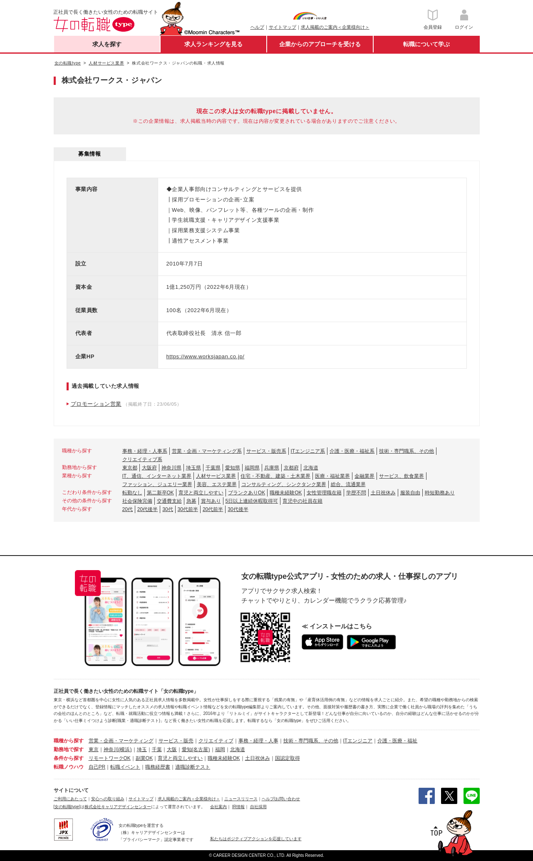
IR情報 (238, 806)
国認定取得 (287, 758)
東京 (94, 749)
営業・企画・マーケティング (121, 740)
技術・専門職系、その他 (406, 451)
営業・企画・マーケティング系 (207, 451)
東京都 (129, 468)
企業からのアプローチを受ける (320, 44)
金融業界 (364, 476)
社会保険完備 (137, 501)
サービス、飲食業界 (401, 476)
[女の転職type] (67, 806)
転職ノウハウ (69, 766)
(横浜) (125, 749)
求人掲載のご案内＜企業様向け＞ (335, 27)
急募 (191, 501)
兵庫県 (271, 468)
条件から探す (69, 758)
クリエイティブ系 (142, 459)
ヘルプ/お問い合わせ (281, 798)
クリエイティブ (215, 740)
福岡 (220, 749)
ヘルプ (257, 27)
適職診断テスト (192, 766)
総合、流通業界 (348, 484)
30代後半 (238, 509)
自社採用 (258, 806)
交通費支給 (169, 501)
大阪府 (149, 468)
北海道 (310, 468)
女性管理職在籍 (324, 493)
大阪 (172, 749)
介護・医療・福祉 (397, 740)
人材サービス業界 (216, 476)
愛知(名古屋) (196, 749)
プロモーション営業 (96, 404)
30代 (167, 509)
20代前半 (213, 509)
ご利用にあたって (70, 798)
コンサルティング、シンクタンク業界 (283, 484)
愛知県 (232, 468)
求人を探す (106, 44)
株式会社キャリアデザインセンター (117, 806)
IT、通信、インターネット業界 (157, 476)
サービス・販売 (176, 740)
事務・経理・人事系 (144, 451)
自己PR (97, 766)
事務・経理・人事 (258, 740)
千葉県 (213, 468)
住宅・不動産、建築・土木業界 (275, 476)
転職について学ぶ (426, 44)
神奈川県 (171, 468)
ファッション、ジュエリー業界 (157, 484)
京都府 (291, 468)
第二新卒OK (160, 493)
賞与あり (211, 501)
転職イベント (125, 766)
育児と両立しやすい (200, 493)
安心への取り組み (107, 798)
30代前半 (188, 509)
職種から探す (69, 740)
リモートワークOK (110, 758)
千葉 (157, 749)
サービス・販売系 (266, 451)
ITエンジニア (358, 740)
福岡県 (252, 468)
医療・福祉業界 (332, 476)
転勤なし (132, 493)
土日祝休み (383, 493)
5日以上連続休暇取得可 (252, 501)
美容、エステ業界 (217, 484)
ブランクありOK (246, 493)
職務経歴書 (157, 766)
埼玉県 (193, 468)
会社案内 (218, 806)
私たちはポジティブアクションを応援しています (256, 838)
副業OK (144, 758)
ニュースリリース (241, 798)
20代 (127, 509)
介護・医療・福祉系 (352, 451)
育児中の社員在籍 (302, 501)
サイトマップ (282, 27)
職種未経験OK (286, 493)
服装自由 (410, 493)
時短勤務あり (440, 493)
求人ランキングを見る (213, 44)
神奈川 (111, 749)
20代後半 (147, 509)
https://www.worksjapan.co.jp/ (205, 356)
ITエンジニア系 (308, 451)
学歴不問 (356, 493)
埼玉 (142, 749)
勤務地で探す (69, 749)
